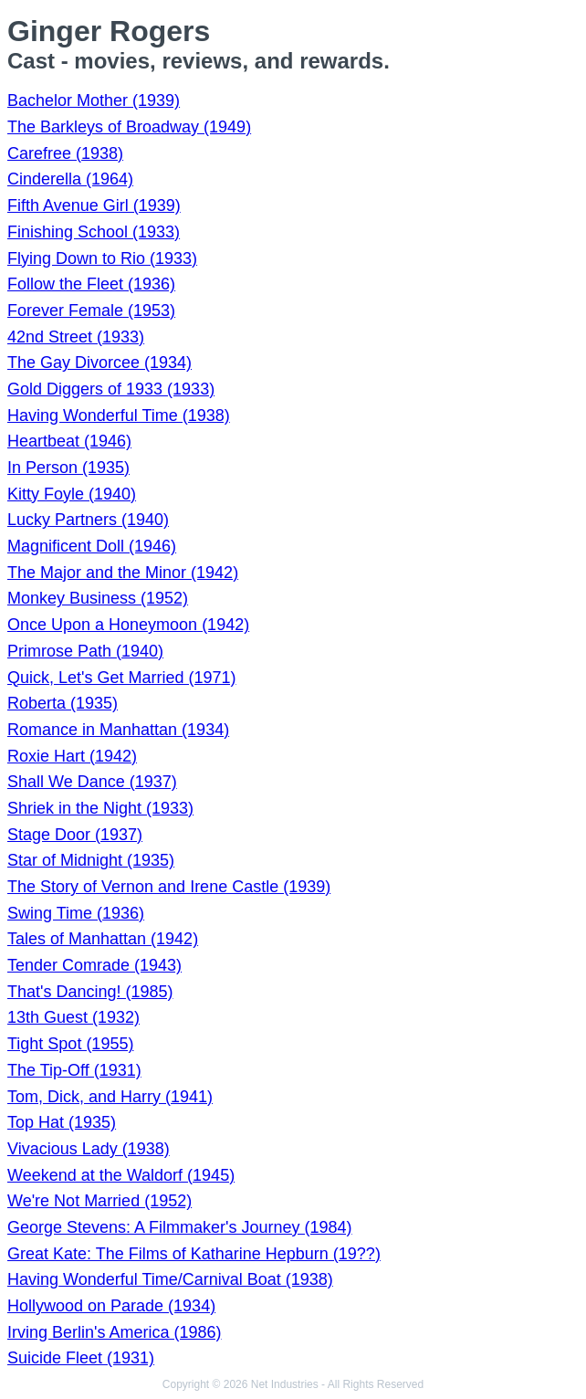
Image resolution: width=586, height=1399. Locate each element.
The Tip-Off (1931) (74, 1070)
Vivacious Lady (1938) (88, 1149)
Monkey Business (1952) (97, 598)
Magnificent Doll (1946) (91, 546)
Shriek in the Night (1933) (100, 808)
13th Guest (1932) (73, 1017)
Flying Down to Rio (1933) (102, 258)
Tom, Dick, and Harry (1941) (110, 1097)
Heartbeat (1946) (69, 441)
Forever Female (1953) (91, 310)
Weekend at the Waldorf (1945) (121, 1175)
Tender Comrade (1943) (94, 965)
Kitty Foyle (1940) (71, 494)
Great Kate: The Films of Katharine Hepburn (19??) (194, 1254)
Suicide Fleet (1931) (80, 1358)
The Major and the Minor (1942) (122, 572)
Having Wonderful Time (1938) (118, 415)
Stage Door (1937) (74, 835)
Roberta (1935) (62, 703)
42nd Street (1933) (75, 337)
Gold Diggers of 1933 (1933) (111, 389)
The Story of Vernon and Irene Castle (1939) (168, 887)
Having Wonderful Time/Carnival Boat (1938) (170, 1279)
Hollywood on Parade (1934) (111, 1306)
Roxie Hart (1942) (72, 756)
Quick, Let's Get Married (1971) (121, 677)
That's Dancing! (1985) (90, 992)
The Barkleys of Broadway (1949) (129, 127)
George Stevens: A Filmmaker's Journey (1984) (179, 1227)
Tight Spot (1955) (70, 1044)
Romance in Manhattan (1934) (118, 730)
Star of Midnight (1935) (90, 860)
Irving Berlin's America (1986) (114, 1332)
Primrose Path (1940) (85, 651)
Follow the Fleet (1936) (91, 284)
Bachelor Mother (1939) (93, 100)
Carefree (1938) (65, 153)
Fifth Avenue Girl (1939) (94, 205)
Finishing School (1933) (93, 232)
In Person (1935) (68, 467)
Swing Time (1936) (75, 913)
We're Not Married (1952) (99, 1201)
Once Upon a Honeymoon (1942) (128, 624)
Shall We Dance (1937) (92, 782)
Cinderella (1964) (70, 179)
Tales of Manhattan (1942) (102, 939)
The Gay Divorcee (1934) (99, 362)
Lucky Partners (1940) (88, 519)
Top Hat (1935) (61, 1122)
